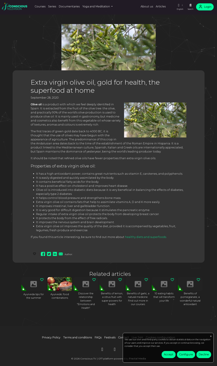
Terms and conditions (77, 337)
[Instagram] (115, 350)
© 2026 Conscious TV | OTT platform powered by (108, 358)
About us (147, 6)
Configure (186, 354)
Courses (40, 6)
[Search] (190, 7)
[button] (180, 7)
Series (52, 6)
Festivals (109, 337)
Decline (204, 354)
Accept (168, 354)
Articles (161, 6)
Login (204, 7)
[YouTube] (102, 350)
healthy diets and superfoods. (146, 237)
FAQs (98, 337)
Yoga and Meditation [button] (96, 6)
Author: (69, 254)
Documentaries (69, 6)
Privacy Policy (51, 337)
